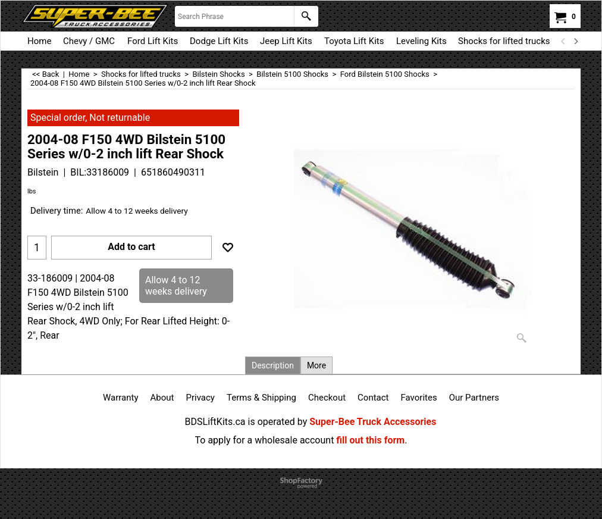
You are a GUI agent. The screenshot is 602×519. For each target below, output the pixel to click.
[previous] (563, 41)
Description (273, 365)
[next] (575, 41)
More (316, 365)
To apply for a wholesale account (264, 440)
